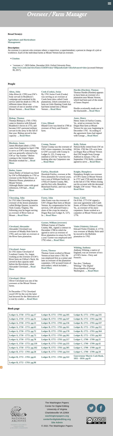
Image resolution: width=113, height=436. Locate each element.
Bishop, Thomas (16, 118)
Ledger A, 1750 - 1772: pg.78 (22, 339)
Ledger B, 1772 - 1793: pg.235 (55, 343)
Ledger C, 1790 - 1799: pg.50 (87, 352)
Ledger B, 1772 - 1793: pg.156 (55, 323)
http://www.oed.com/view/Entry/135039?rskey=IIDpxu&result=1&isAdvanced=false (50, 68)
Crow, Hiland (47, 123)
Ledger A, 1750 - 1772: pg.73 (22, 335)
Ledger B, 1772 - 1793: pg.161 (55, 327)
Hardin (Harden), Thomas (86, 90)
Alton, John (14, 92)
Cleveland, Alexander (19, 226)
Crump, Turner (48, 144)
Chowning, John (17, 198)
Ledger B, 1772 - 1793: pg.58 (22, 352)
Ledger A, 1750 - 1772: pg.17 (22, 315)
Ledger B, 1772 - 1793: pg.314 (55, 352)
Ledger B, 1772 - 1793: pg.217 (55, 339)
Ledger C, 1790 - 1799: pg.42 (87, 343)
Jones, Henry (80, 118)
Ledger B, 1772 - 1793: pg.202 (55, 335)
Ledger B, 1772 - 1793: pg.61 (22, 357)
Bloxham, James (17, 143)
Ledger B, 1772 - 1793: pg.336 (88, 319)
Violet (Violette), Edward (85, 226)
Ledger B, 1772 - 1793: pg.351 (88, 327)
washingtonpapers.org (57, 416)
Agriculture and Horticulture (21, 40)
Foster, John (47, 198)
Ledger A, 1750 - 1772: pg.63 (22, 327)
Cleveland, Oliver (17, 278)
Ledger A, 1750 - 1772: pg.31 (22, 319)
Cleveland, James (17, 249)
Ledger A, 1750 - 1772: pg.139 (23, 343)
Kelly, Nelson (80, 144)
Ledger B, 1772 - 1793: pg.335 (88, 315)
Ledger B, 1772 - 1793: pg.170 (55, 331)
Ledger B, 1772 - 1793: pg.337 (88, 323)
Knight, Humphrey (83, 172)
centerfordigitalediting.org (57, 419)
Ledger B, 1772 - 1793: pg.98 (22, 362)
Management (14, 42)
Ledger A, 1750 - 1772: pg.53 (22, 323)
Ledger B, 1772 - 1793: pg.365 (88, 335)
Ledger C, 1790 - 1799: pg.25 (87, 339)
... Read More (28, 109)
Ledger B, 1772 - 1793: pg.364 (88, 331)
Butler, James (15, 170)
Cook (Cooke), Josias (51, 92)
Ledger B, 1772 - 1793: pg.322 (55, 357)
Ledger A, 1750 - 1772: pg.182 (23, 347)
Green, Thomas (48, 250)
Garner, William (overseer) (54, 222)
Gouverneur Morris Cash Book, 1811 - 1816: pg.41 (89, 357)
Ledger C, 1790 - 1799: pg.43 (87, 347)
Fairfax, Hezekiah (49, 172)
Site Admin (57, 422)
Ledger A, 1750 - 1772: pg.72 (22, 331)
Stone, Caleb (80, 198)
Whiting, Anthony (82, 247)
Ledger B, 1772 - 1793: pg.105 (55, 315)
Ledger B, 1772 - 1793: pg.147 (55, 319)
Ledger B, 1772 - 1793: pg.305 (55, 347)
